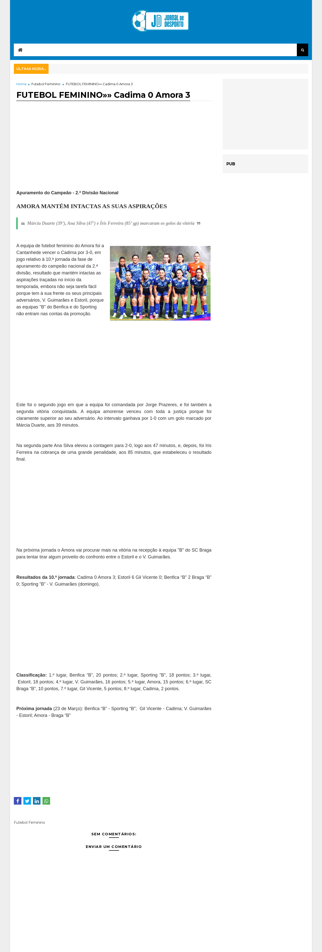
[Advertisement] (114, 154)
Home (21, 84)
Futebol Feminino (45, 84)
